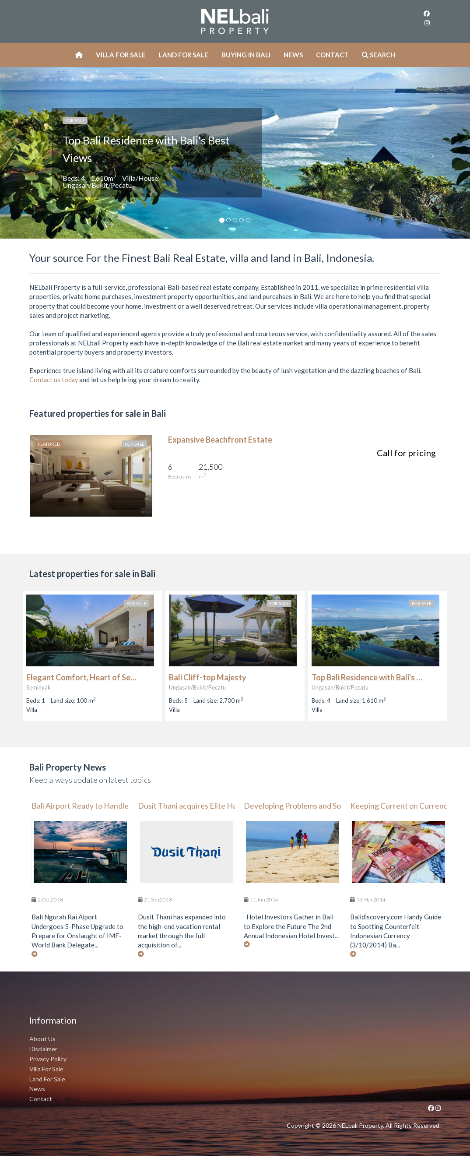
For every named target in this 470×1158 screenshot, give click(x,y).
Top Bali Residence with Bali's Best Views (134, 147)
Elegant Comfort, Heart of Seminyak (83, 677)
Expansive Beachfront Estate (220, 439)
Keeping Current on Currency (401, 806)
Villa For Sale (121, 55)
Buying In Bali (245, 55)
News (293, 55)
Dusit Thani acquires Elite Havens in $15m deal (217, 806)
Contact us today (54, 380)
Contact (332, 55)
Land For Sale (183, 55)
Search (378, 55)
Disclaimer (43, 1050)
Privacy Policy (48, 1060)
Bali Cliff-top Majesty (207, 677)
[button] (35, 153)
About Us (42, 1040)
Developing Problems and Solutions (304, 806)
